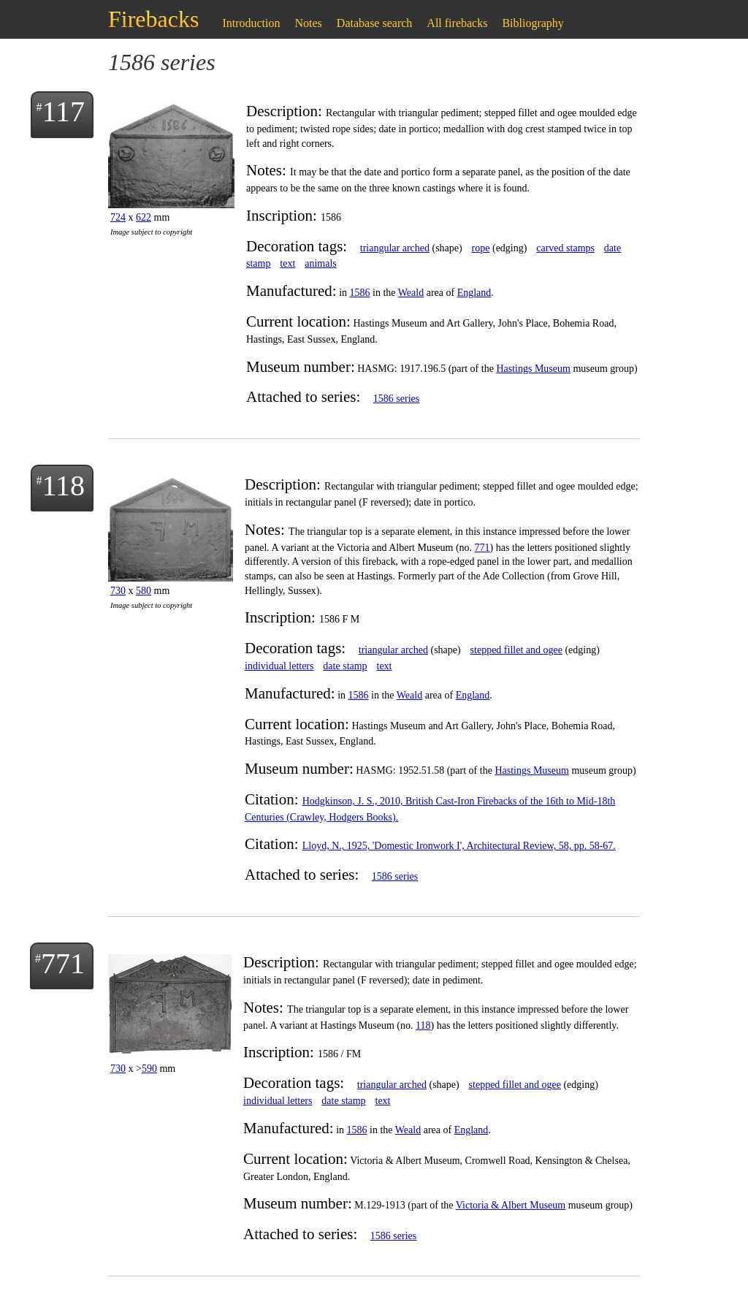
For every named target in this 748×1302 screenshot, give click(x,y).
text (287, 263)
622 (143, 217)
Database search (375, 23)
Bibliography (532, 23)
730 (118, 590)
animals (321, 263)
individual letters (279, 665)
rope (481, 248)
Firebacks (153, 19)
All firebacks (457, 23)
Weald (411, 292)
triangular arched (395, 248)
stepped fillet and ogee (516, 649)
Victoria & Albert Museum (510, 1205)
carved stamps (565, 248)
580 (143, 590)
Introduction (251, 23)
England (474, 292)
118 (63, 485)
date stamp (345, 665)
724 (118, 217)
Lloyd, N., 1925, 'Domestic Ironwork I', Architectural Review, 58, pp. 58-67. (459, 845)
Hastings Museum (533, 368)
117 (63, 111)
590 (149, 1068)
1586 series (396, 398)
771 (482, 547)
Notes (308, 23)
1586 (360, 292)
